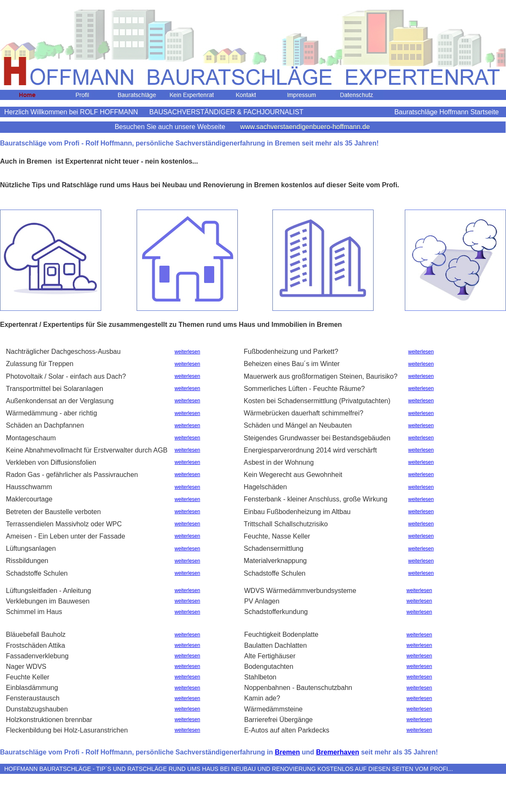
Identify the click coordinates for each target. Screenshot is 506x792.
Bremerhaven (337, 752)
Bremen (287, 752)
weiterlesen (187, 352)
